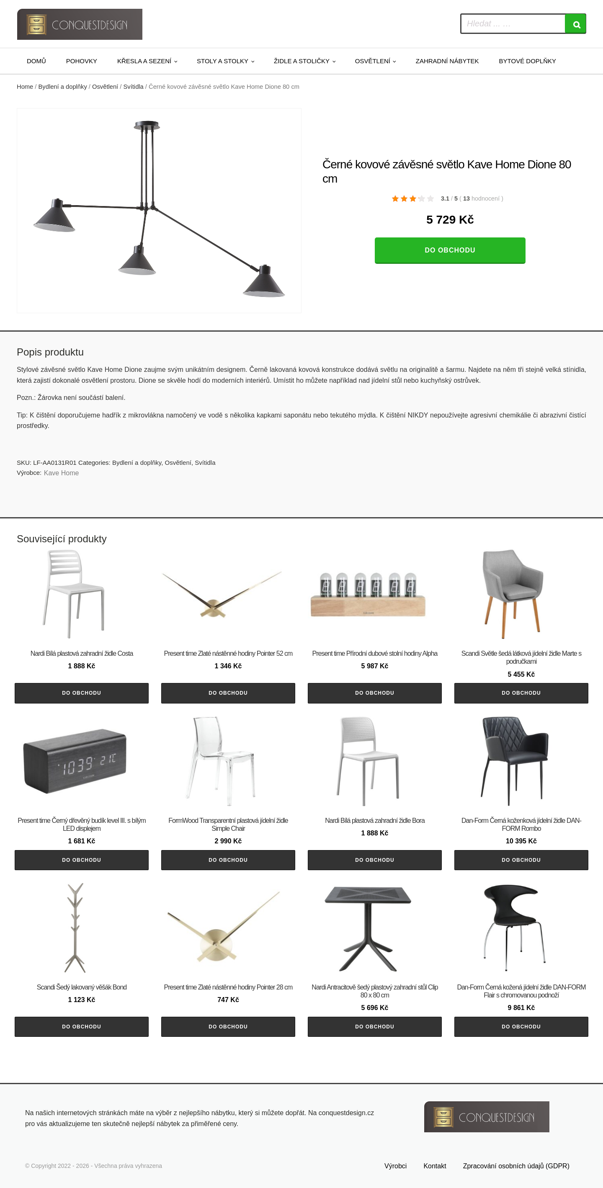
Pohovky (81, 60)
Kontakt (434, 1166)
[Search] (575, 24)
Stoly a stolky (222, 60)
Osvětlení (372, 60)
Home (25, 86)
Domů (36, 60)
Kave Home (61, 473)
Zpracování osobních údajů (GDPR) (516, 1166)
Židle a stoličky (302, 60)
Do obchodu (450, 250)
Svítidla (134, 86)
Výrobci (395, 1166)
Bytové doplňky (527, 60)
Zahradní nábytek (447, 60)
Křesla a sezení (144, 60)
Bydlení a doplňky (63, 86)
